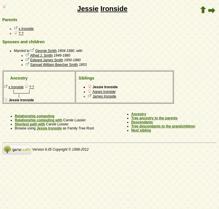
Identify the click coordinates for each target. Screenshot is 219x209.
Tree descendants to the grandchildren (163, 126)
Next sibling (141, 130)
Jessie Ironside (49, 128)
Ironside (114, 8)
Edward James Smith (46, 60)
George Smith (46, 51)
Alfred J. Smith (41, 55)
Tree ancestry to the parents (154, 118)
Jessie (87, 8)
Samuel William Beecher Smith (54, 65)
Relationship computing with (38, 120)
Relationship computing (34, 116)
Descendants (142, 122)
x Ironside (26, 29)
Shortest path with (30, 124)
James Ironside (104, 96)
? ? (21, 33)
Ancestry (138, 114)
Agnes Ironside (104, 92)
